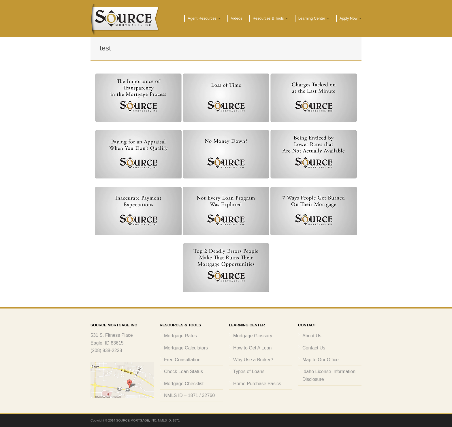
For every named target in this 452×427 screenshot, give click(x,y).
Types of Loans (249, 371)
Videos (236, 18)
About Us (311, 335)
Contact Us (313, 347)
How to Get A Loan (252, 347)
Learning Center (312, 18)
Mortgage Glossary (252, 335)
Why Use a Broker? (253, 359)
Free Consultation (182, 359)
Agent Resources (202, 18)
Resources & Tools (268, 18)
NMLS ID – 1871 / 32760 (189, 395)
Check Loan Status (183, 371)
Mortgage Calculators (186, 347)
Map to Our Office (320, 359)
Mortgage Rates (180, 335)
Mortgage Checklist (184, 383)
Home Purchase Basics (257, 383)
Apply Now (348, 18)
